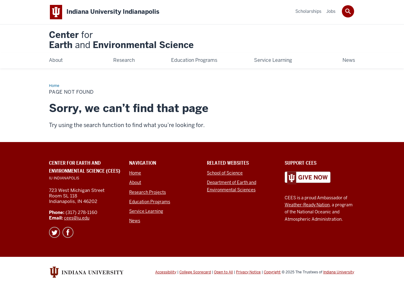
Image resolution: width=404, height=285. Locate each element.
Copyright (272, 272)
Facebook (67, 232)
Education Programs (149, 201)
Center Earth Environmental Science (121, 40)
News (134, 220)
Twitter (54, 232)
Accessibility (165, 272)
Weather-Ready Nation (307, 205)
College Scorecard (195, 272)
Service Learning (146, 211)
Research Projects (147, 192)
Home (135, 173)
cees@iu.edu (76, 218)
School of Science (225, 173)
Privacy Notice (248, 272)
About (135, 182)
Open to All (223, 272)
